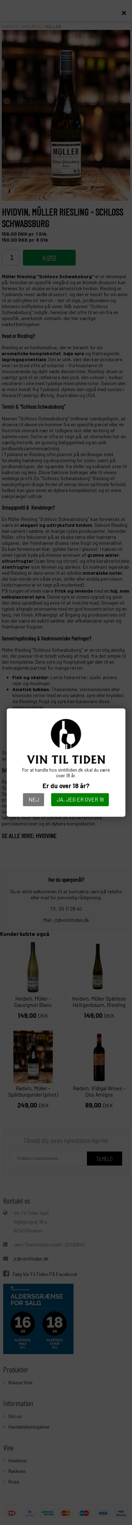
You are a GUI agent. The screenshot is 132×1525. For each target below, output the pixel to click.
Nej (34, 799)
